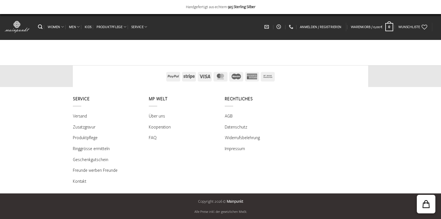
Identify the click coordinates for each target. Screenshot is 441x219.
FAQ (153, 137)
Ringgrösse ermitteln (91, 148)
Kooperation (160, 127)
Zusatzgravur (84, 127)
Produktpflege (85, 137)
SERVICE (139, 27)
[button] (40, 26)
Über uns (157, 116)
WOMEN (56, 27)
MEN (74, 27)
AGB (229, 116)
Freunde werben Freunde (95, 170)
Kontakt (79, 181)
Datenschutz (236, 127)
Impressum (235, 148)
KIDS (88, 27)
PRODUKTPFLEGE (111, 27)
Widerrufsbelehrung (242, 137)
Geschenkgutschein (90, 159)
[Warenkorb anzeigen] (372, 27)
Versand (80, 116)
